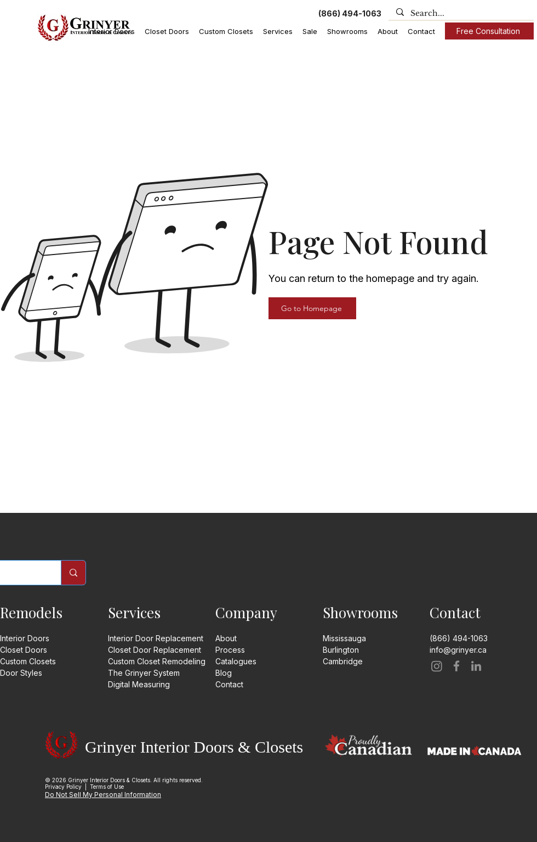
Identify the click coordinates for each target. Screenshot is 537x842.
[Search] (73, 573)
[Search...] (460, 14)
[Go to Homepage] (312, 308)
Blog (223, 672)
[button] (111, 31)
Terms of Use (107, 786)
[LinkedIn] (476, 666)
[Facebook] (456, 666)
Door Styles (21, 672)
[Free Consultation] (489, 30)
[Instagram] (437, 666)
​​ (343, 661)
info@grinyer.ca (458, 649)
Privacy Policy (63, 786)
